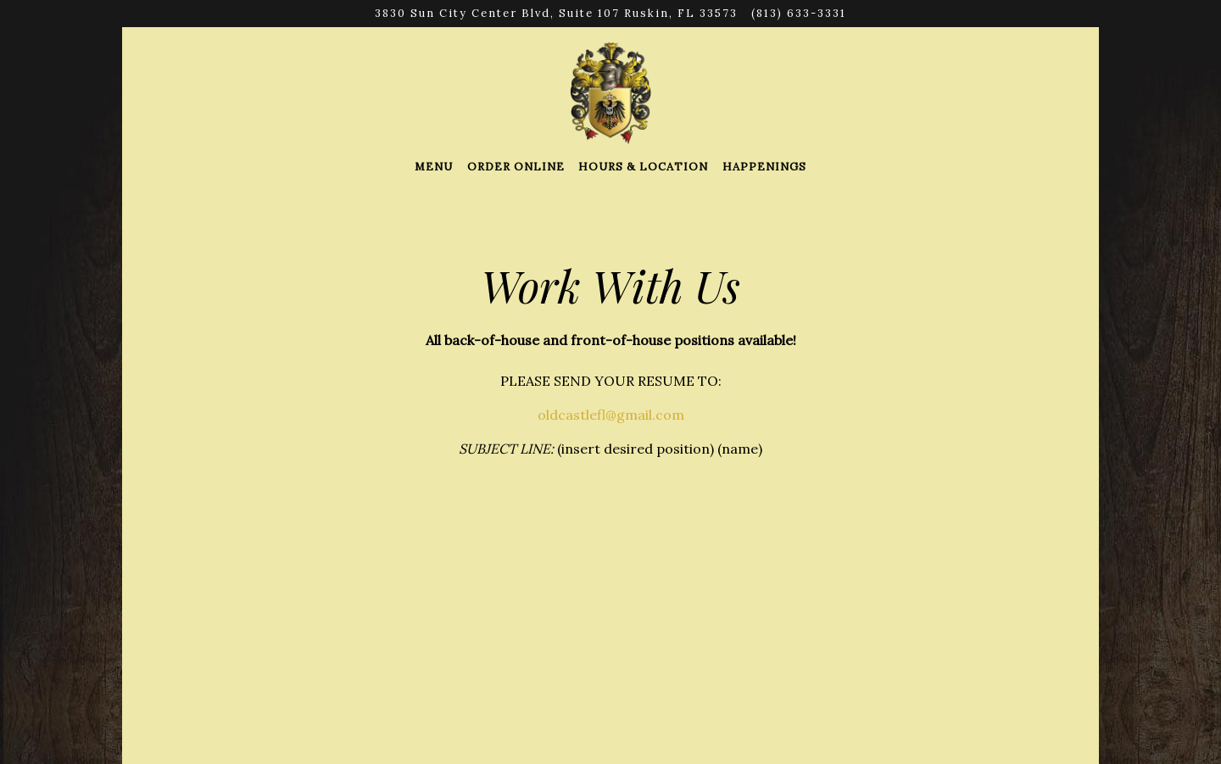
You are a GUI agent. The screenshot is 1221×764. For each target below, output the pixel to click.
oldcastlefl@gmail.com (611, 414)
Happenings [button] (764, 166)
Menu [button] (434, 166)
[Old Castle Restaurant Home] (610, 91)
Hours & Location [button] (643, 166)
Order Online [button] (516, 166)
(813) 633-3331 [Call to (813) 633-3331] (798, 13)
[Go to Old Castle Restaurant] (556, 13)
